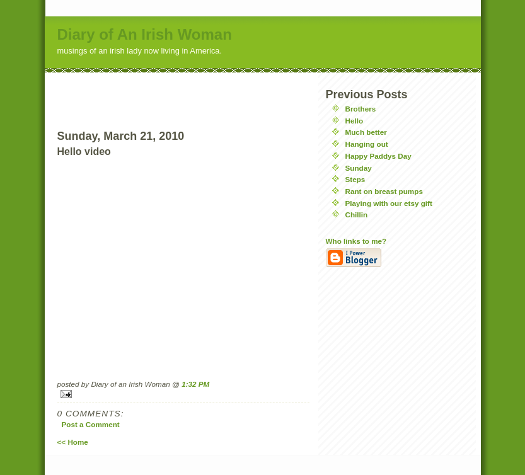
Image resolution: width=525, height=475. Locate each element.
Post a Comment (91, 424)
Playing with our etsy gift (388, 203)
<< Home (72, 442)
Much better (366, 132)
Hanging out (366, 144)
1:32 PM (195, 384)
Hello (354, 121)
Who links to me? (356, 241)
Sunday (358, 168)
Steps (355, 179)
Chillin (356, 214)
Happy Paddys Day (378, 156)
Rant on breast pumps (384, 191)
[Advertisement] (183, 91)
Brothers (360, 109)
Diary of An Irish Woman (144, 34)
